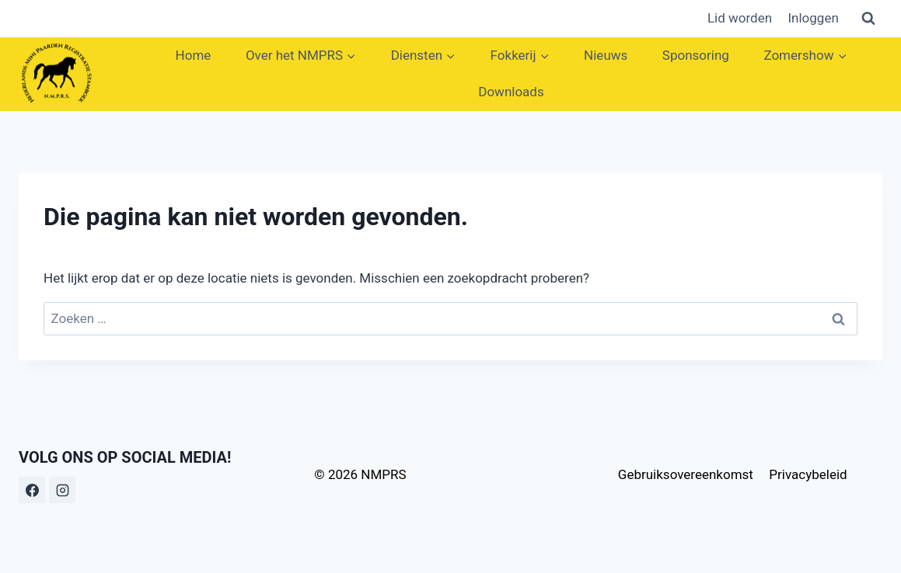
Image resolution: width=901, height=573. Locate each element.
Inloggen (813, 18)
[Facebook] (32, 490)
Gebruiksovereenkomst (685, 474)
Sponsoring (695, 55)
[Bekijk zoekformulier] (868, 19)
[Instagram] (62, 490)
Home (193, 55)
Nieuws (605, 55)
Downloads (510, 91)
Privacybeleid (808, 474)
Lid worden (739, 18)
